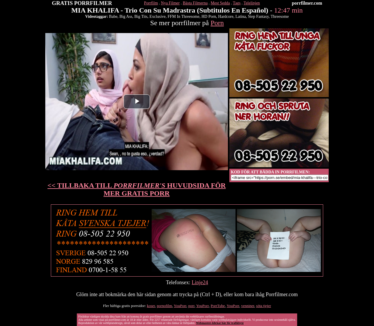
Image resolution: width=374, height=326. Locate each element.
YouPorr (180, 305)
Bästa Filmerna (195, 3)
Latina (241, 16)
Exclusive (158, 16)
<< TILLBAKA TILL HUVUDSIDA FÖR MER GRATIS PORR (137, 189)
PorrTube (218, 305)
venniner (247, 305)
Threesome (280, 16)
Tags (236, 3)
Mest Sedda (220, 3)
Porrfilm (151, 3)
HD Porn (208, 16)
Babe (113, 16)
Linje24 (200, 282)
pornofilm (164, 305)
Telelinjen (252, 3)
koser (151, 305)
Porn (217, 23)
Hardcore (225, 16)
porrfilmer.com (307, 3)
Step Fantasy (258, 16)
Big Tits (141, 16)
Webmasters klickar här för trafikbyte (220, 323)
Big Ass (126, 16)
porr (191, 305)
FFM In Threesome (184, 16)
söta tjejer (263, 305)
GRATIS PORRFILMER (82, 3)
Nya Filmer (170, 3)
